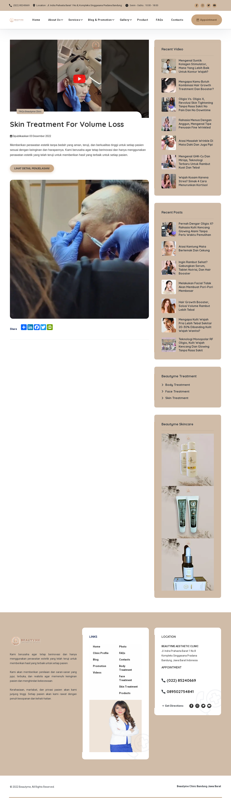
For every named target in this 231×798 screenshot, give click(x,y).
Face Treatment (125, 678)
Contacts (177, 19)
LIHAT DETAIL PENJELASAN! (32, 168)
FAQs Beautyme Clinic (30, 111)
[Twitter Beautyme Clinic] (208, 5)
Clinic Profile (100, 653)
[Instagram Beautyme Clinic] (203, 5)
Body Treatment (125, 668)
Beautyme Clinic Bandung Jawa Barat (199, 786)
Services (74, 19)
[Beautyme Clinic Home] (16, 20)
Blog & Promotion (100, 19)
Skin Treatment (128, 686)
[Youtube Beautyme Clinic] (214, 5)
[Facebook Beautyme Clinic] (197, 5)
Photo (123, 646)
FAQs (159, 19)
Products (124, 693)
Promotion (99, 666)
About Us (54, 19)
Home (36, 19)
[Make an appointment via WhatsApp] (206, 19)
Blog (96, 659)
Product (142, 19)
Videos (97, 672)
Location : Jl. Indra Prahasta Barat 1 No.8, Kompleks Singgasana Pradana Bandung (79, 5)
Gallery (124, 19)
